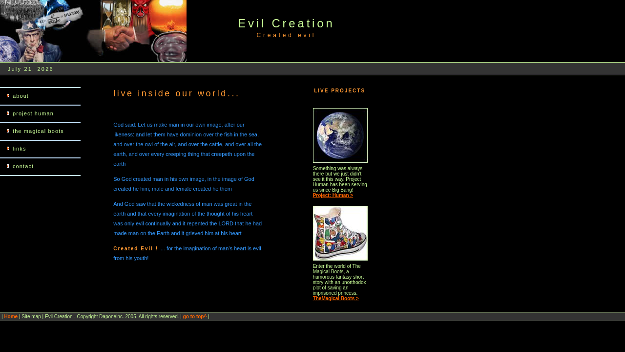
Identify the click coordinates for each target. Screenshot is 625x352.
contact (23, 166)
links (19, 149)
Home (11, 316)
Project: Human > (333, 195)
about (21, 96)
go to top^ (195, 316)
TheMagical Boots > (336, 298)
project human (33, 113)
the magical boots (38, 131)
